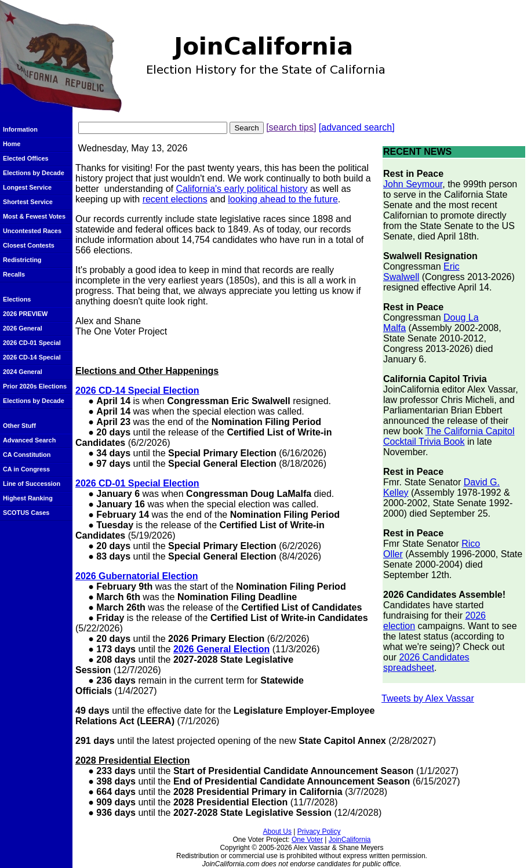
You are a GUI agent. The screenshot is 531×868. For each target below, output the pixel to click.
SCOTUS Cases (26, 512)
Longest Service (27, 187)
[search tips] (291, 127)
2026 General (22, 328)
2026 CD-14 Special (32, 357)
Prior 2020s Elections (35, 386)
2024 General (22, 371)
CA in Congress (26, 469)
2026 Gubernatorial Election (136, 576)
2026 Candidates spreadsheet (426, 662)
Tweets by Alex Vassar (427, 698)
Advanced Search (29, 440)
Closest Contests (28, 245)
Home (11, 143)
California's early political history (241, 189)
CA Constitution (26, 454)
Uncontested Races (32, 230)
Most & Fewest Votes (34, 216)
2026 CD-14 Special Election (137, 390)
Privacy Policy (319, 831)
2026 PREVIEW (25, 313)
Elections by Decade (33, 172)
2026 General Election (221, 649)
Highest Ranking (28, 498)
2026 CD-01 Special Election (137, 483)
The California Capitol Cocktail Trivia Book (449, 436)
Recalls (14, 274)
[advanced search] (357, 127)
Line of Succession (31, 483)
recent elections (175, 199)
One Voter (307, 840)
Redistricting (22, 259)
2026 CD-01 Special (32, 342)
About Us (277, 831)
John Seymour (412, 184)
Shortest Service (28, 201)
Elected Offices (26, 158)
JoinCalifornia (350, 840)
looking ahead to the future (282, 199)
